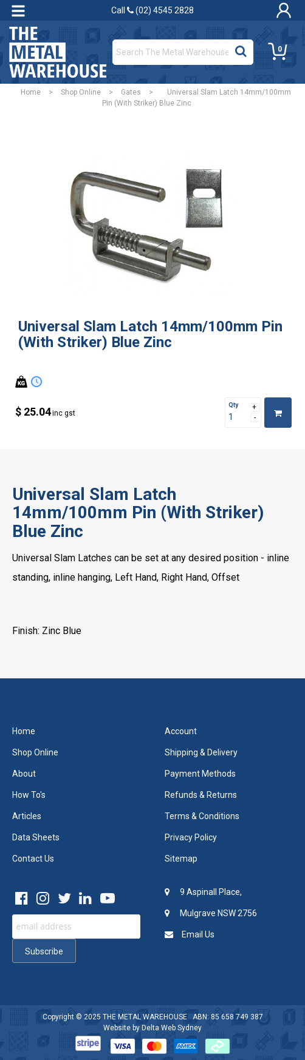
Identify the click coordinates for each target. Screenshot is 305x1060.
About (24, 773)
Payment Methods (200, 773)
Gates (131, 92)
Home (31, 92)
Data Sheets (36, 837)
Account (181, 731)
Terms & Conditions (202, 816)
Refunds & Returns (201, 795)
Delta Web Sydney (172, 1028)
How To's (29, 795)
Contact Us (33, 858)
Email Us (189, 934)
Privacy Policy (191, 837)
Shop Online (81, 92)
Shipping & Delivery (201, 752)
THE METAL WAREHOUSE (145, 1017)
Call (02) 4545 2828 (152, 10)
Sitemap (181, 858)
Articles (26, 816)
